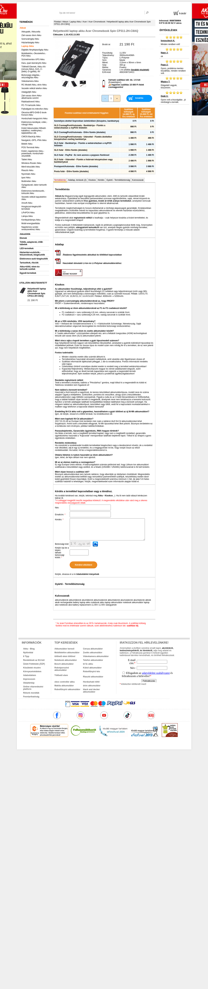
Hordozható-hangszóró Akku (34, 118)
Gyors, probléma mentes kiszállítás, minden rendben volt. (174, 67)
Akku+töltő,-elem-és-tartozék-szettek (30, 267)
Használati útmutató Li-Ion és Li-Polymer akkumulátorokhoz (88, 263)
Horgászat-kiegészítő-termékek (32, 207)
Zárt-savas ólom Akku (31, 35)
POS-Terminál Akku (30, 147)
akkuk (85, 744)
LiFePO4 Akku (28, 212)
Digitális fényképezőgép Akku (35, 50)
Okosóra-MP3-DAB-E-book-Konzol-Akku (34, 113)
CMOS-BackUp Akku (31, 136)
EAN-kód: (106, 72)
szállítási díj (132, 625)
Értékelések (168, 30)
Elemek (23, 238)
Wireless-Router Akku (31, 163)
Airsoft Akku (27, 203)
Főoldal (57, 22)
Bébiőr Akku (27, 144)
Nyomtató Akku (28, 174)
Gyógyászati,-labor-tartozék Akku (34, 186)
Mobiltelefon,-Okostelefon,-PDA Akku (34, 54)
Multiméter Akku (29, 181)
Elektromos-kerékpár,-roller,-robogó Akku (34, 123)
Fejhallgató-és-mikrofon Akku (35, 109)
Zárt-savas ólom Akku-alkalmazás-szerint (32, 96)
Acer (85, 22)
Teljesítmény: (108, 55)
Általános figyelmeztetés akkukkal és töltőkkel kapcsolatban (88, 255)
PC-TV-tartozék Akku (31, 105)
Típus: (105, 58)
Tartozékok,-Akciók (29, 263)
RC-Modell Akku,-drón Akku (34, 85)
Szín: (104, 60)
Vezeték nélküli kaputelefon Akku (34, 198)
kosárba (139, 98)
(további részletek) (140, 70)
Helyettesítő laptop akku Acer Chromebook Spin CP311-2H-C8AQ (37, 292)
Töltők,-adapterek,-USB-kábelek (31, 243)
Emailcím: (60, 514)
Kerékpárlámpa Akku (31, 220)
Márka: (105, 67)
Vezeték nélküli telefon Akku (34, 88)
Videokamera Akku (30, 81)
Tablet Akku (27, 159)
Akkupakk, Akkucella (31, 31)
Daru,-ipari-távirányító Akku (34, 63)
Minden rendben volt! (174, 40)
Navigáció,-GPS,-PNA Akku (34, 140)
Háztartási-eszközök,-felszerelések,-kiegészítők (32, 253)
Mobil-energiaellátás (31, 223)
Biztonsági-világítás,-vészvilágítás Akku (31, 76)
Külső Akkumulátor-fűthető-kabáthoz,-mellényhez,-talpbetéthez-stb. (34, 130)
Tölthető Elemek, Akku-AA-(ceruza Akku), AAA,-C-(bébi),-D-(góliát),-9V (34, 69)
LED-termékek (27, 248)
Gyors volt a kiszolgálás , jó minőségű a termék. (174, 97)
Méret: (105, 62)
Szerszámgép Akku (30, 39)
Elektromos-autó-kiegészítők (34, 259)
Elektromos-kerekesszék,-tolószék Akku (33, 192)
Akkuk (23, 28)
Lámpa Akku (27, 216)
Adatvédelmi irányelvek (87, 574)
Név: (57, 507)
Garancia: (106, 70)
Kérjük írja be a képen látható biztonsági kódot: (62, 553)
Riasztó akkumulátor (93, 676)
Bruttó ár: (106, 44)
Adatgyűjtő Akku (29, 92)
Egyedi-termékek (28, 273)
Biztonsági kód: (62, 544)
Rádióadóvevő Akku (31, 101)
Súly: (104, 65)
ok (174, 53)
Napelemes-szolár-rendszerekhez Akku (31, 228)
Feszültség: (107, 53)
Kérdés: (59, 519)
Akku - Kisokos (105, 495)
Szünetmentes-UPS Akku (33, 59)
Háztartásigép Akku (30, 42)
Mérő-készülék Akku (31, 167)
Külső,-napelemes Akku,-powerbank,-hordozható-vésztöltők (33, 153)
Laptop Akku (28, 46)
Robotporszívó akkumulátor (62, 669)
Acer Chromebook (96, 22)
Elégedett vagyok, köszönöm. (174, 82)
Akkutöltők (25, 234)
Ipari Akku (26, 177)
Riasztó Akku (27, 170)
